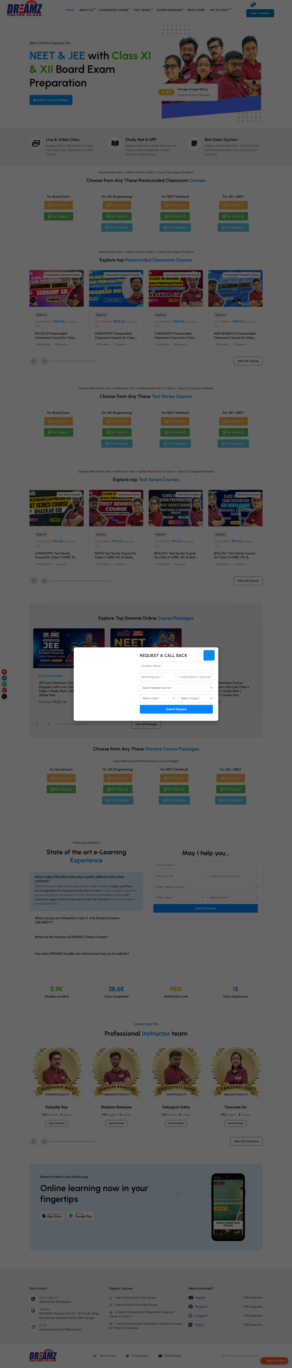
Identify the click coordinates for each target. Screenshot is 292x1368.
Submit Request (176, 709)
